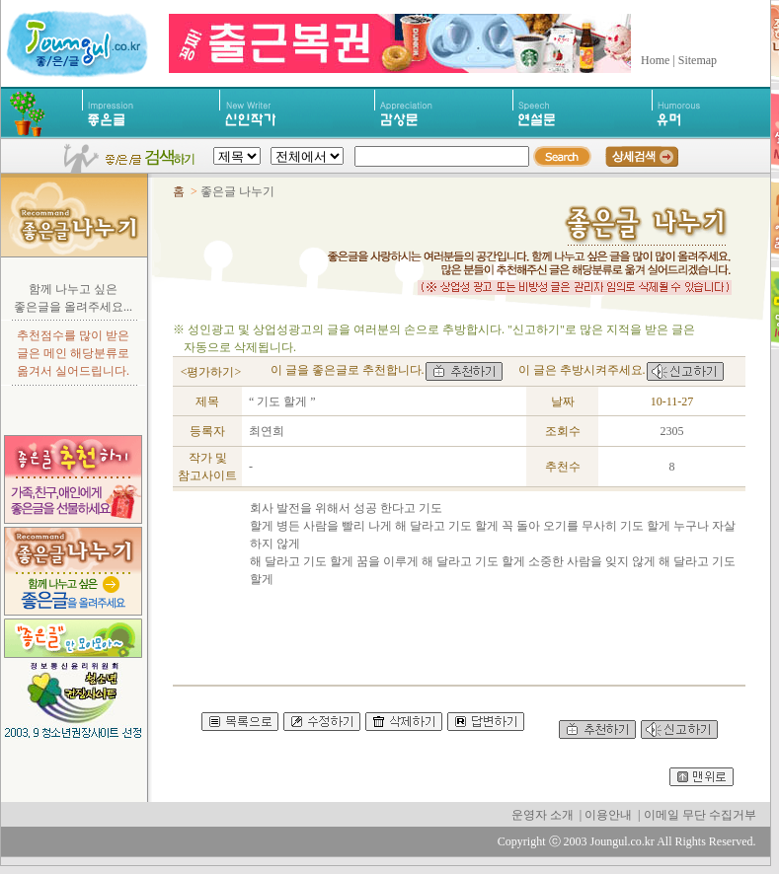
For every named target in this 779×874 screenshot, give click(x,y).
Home (655, 60)
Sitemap (697, 60)
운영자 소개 (542, 815)
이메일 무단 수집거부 (700, 815)
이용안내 (608, 815)
